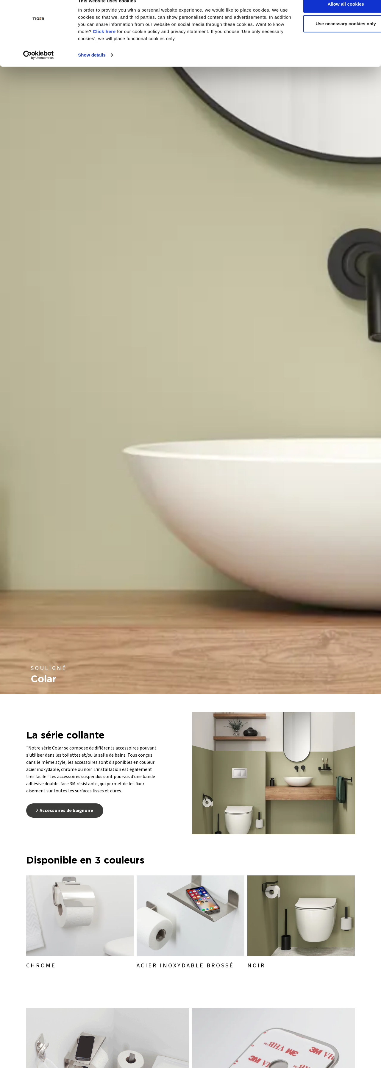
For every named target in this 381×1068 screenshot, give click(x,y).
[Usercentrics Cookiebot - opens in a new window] (39, 66)
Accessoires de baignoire (64, 810)
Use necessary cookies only (331, 35)
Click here (134, 43)
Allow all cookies (331, 15)
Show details (92, 66)
